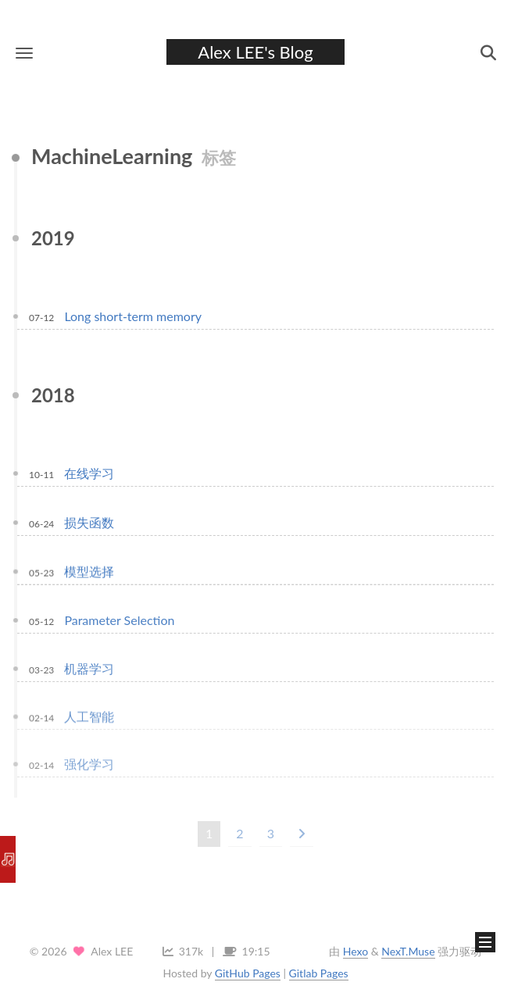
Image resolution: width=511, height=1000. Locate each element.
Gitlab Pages (318, 973)
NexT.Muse (407, 951)
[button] (24, 52)
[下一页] (301, 834)
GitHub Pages (248, 973)
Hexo (355, 951)
